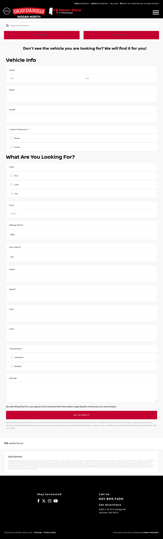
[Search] (85, 26)
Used (16, 184)
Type (11, 167)
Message (13, 378)
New (16, 175)
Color (11, 329)
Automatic (19, 357)
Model (12, 289)
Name (12, 70)
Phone (12, 90)
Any (16, 193)
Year (11, 205)
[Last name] (119, 78)
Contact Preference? (18, 129)
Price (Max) (15, 247)
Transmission (15, 348)
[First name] (44, 78)
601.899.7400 (81, 3)
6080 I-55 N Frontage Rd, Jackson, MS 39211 (139, 3)
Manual (17, 366)
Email (12, 109)
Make (12, 269)
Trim (11, 309)
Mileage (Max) (16, 225)
